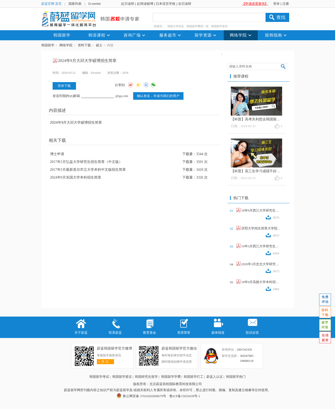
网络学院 (65, 45)
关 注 (103, 361)
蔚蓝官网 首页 (51, 4)
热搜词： (159, 26)
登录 (276, 4)
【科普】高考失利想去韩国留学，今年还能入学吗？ (271, 119)
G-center (94, 4)
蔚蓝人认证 (214, 377)
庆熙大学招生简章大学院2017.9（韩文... (261, 228)
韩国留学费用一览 (198, 26)
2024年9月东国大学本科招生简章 (75, 177)
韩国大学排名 (175, 26)
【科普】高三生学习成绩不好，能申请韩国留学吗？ (271, 171)
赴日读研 (127, 4)
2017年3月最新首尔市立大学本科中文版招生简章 (88, 170)
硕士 (99, 45)
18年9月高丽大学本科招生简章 (261, 282)
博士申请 (57, 154)
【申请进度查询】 (255, 4)
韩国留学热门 (236, 377)
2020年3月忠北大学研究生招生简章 (261, 264)
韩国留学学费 (171, 377)
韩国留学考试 (99, 377)
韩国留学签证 (122, 377)
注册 (285, 4)
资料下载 (84, 45)
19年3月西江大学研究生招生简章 (261, 246)
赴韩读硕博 (145, 4)
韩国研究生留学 (146, 377)
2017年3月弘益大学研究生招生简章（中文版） (86, 162)
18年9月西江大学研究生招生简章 (261, 210)
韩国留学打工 (193, 377)
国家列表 (75, 4)
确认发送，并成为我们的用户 (158, 96)
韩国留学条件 (219, 26)
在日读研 (184, 4)
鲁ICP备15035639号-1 (184, 396)
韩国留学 (47, 45)
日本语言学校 (165, 4)
